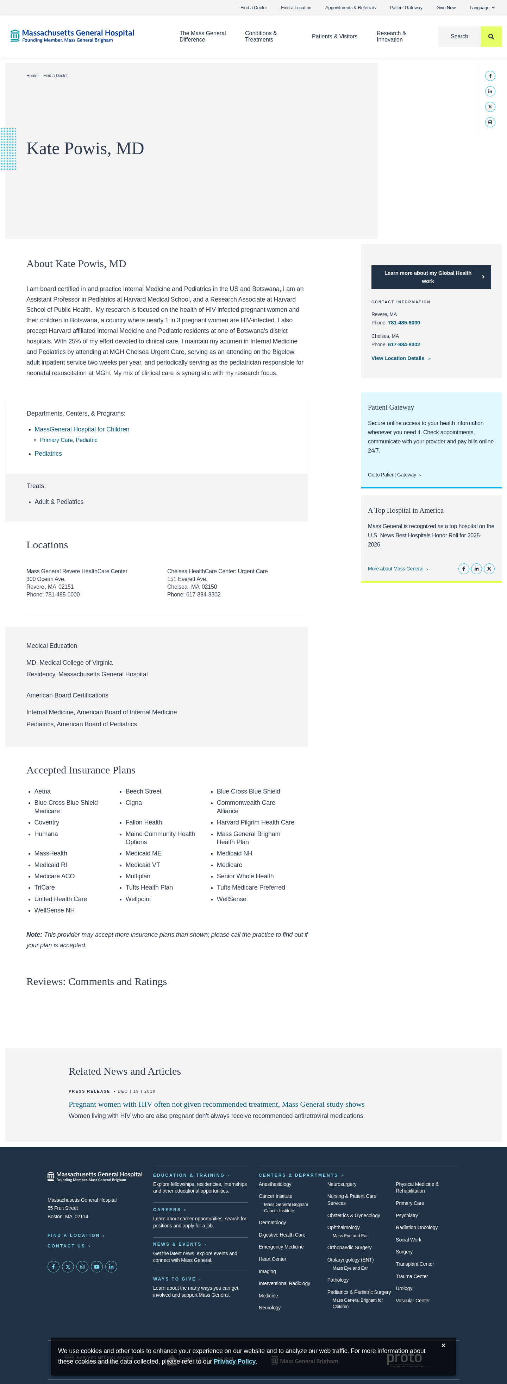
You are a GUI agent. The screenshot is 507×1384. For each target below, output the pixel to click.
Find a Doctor (253, 7)
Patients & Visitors (335, 36)
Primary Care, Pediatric (69, 440)
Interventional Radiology (284, 1283)
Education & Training (189, 1175)
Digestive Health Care (282, 1235)
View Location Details (398, 358)
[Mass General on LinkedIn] (111, 1267)
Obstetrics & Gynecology (353, 1215)
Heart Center (272, 1259)
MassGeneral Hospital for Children (82, 429)
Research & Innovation (391, 36)
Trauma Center (412, 1276)
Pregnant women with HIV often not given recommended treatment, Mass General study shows (217, 1104)
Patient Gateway (406, 7)
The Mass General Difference (203, 36)
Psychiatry (407, 1215)
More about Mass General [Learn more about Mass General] (396, 568)
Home (31, 75)
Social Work (408, 1240)
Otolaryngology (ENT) (350, 1260)
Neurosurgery (342, 1184)
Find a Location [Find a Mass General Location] (74, 1235)
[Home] (84, 36)
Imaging (267, 1271)
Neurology (270, 1307)
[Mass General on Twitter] (68, 1267)
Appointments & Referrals (350, 7)
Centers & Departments (298, 1175)
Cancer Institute (275, 1196)
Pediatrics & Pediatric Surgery (359, 1292)
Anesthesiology (275, 1184)
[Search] (470, 36)
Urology (404, 1288)
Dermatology (272, 1222)
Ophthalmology (343, 1227)
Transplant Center (415, 1264)
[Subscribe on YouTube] (97, 1267)
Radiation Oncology (417, 1227)
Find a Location (296, 7)
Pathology (338, 1280)
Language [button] (482, 7)
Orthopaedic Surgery (349, 1247)
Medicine (268, 1295)
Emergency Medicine (281, 1247)
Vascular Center (413, 1300)
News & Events (177, 1244)
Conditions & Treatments (261, 36)
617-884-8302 (404, 344)
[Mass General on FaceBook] (54, 1267)
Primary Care (410, 1203)
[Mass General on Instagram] (82, 1267)
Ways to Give (174, 1279)
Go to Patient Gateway (392, 475)
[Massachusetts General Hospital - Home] (95, 1177)
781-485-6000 (404, 323)
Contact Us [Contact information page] (67, 1246)
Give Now (446, 7)
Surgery (404, 1252)
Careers (167, 1209)
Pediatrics (48, 453)
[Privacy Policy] (235, 1361)
